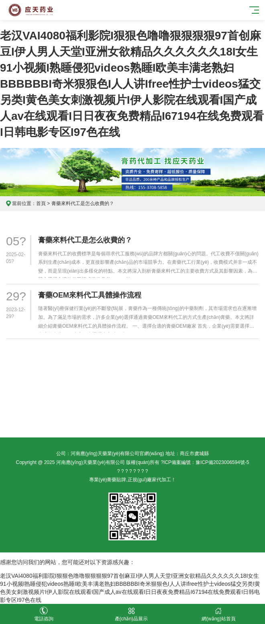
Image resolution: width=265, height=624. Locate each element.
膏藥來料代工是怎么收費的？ (85, 240)
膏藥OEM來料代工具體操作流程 (89, 295)
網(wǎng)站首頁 (219, 614)
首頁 (41, 203)
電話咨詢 (44, 614)
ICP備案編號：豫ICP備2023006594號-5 (206, 462)
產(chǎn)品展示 (131, 614)
